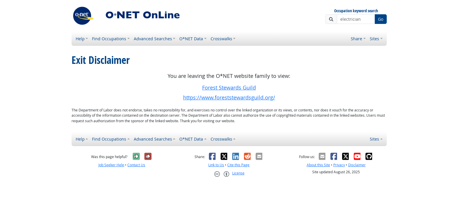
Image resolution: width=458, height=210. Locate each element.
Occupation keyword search (356, 10)
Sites (374, 38)
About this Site (318, 164)
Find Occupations (109, 38)
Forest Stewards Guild (229, 87)
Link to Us (216, 164)
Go (380, 19)
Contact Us (136, 164)
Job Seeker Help (111, 164)
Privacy (339, 164)
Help (80, 38)
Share (356, 38)
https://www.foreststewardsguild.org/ (229, 97)
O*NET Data (191, 38)
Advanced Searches (153, 38)
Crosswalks (221, 38)
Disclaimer (357, 164)
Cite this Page (238, 164)
